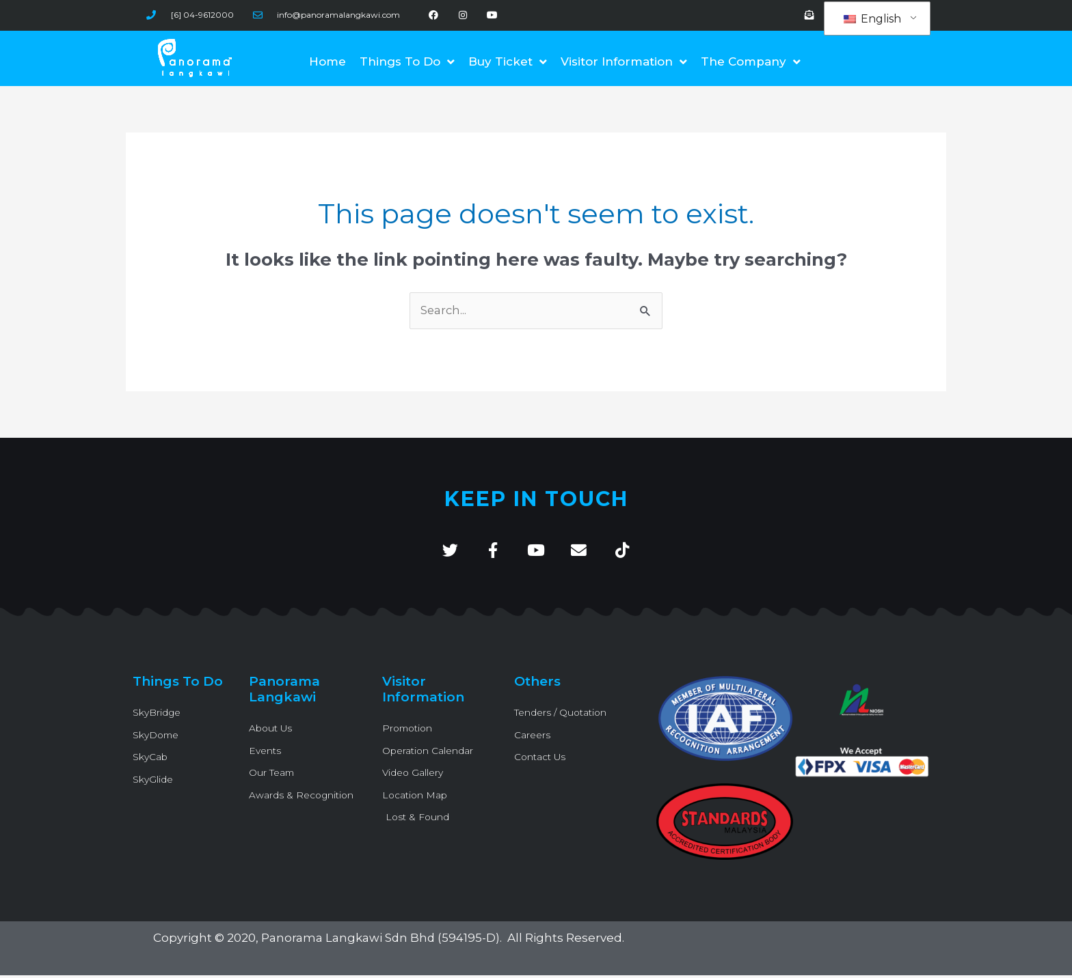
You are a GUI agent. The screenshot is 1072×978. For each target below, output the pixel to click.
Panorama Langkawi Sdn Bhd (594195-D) (381, 941)
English (872, 18)
